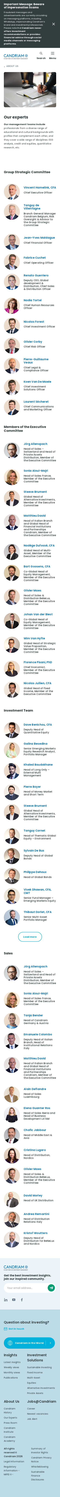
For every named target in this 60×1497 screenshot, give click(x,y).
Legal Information (14, 1461)
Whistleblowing (39, 1466)
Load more (30, 936)
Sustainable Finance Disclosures (38, 1475)
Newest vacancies (37, 1413)
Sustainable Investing (39, 1367)
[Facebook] (22, 1300)
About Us (12, 66)
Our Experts (10, 1417)
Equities (31, 1382)
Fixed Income (35, 1372)
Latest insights (12, 1362)
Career (31, 1408)
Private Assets (35, 1393)
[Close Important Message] (53, 24)
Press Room (10, 1422)
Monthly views (12, 1372)
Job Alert (32, 1419)
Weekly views (11, 1367)
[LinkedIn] (6, 1300)
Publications (11, 1377)
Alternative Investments (41, 1388)
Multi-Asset (33, 1377)
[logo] (16, 56)
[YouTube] (14, 1300)
